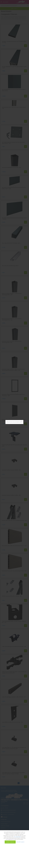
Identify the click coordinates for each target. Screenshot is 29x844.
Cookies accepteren (10, 841)
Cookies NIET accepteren (20, 841)
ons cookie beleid (17, 836)
